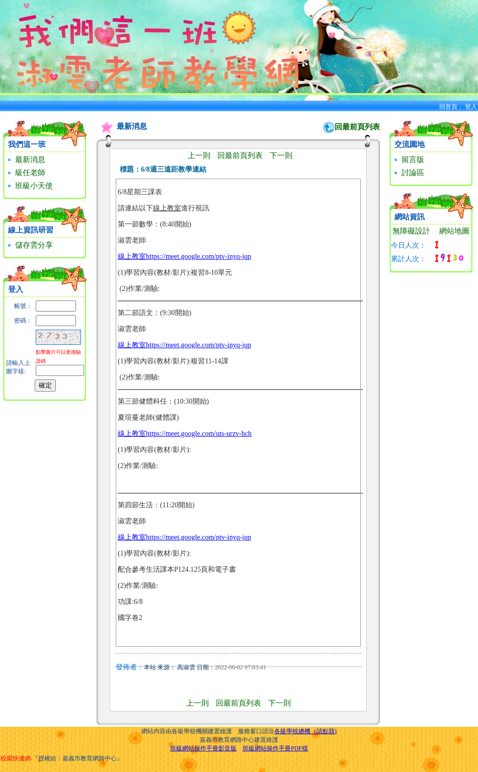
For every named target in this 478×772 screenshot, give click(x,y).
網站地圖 (454, 231)
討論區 (408, 173)
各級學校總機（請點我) (305, 731)
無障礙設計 (411, 231)
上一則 (199, 155)
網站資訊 (409, 217)
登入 (471, 106)
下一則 (281, 155)
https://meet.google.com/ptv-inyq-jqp (198, 256)
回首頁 (448, 106)
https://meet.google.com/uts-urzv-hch (199, 433)
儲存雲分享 (29, 245)
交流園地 (409, 144)
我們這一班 (27, 144)
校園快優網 (16, 758)
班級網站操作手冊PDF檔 (275, 748)
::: (3, 116)
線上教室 (132, 256)
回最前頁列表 (357, 127)
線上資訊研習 (30, 230)
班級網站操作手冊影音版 (203, 748)
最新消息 (25, 160)
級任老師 (25, 173)
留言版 (408, 160)
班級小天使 (29, 186)
